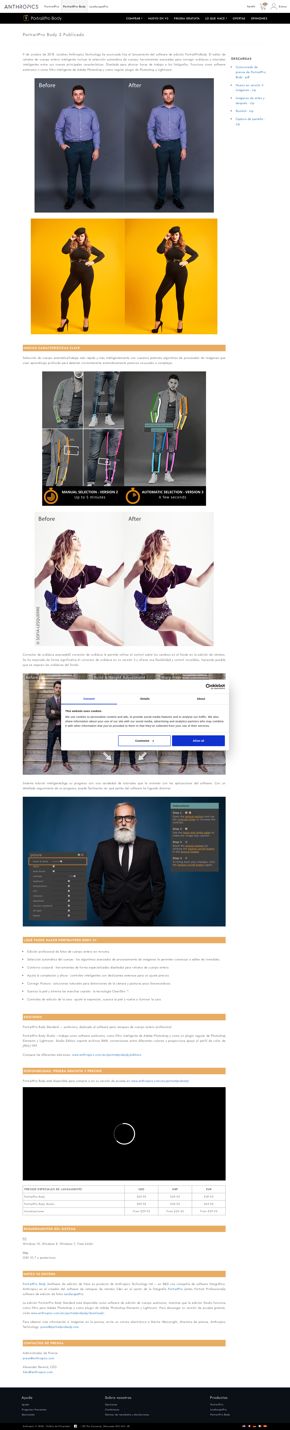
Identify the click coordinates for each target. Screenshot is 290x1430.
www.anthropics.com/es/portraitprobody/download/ (67, 1313)
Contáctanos (112, 1409)
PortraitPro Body (74, 6)
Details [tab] (145, 698)
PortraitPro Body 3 (36, 1284)
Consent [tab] (89, 698)
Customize (144, 740)
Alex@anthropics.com (38, 1372)
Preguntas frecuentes (34, 1409)
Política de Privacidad (58, 1426)
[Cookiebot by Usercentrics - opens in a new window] (208, 686)
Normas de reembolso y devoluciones (127, 1414)
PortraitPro (51, 6)
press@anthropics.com (38, 1358)
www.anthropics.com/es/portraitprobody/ (160, 1081)
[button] (279, 6)
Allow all (198, 740)
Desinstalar (28, 1414)
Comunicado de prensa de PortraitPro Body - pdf (251, 72)
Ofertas (239, 18)
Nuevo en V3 (158, 18)
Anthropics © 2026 (33, 1426)
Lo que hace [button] (215, 18)
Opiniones (259, 18)
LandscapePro (98, 6)
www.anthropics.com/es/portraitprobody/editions (106, 1054)
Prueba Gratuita (187, 18)
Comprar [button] (133, 18)
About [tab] (201, 698)
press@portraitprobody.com (59, 1327)
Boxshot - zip (244, 111)
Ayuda (251, 6)
